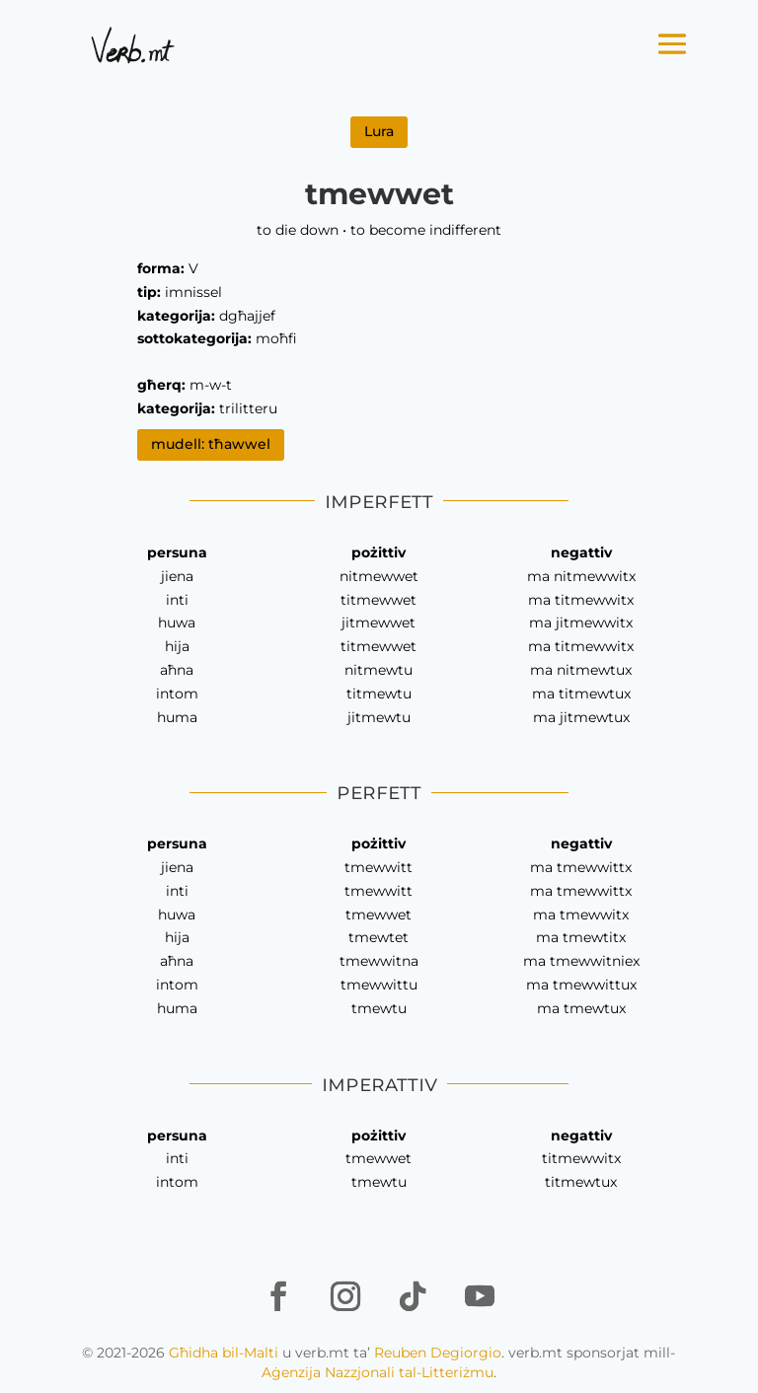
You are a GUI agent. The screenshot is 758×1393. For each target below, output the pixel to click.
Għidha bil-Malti (223, 1352)
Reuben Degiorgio (437, 1352)
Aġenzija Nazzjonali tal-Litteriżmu (377, 1372)
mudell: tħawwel (210, 444)
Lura (379, 131)
